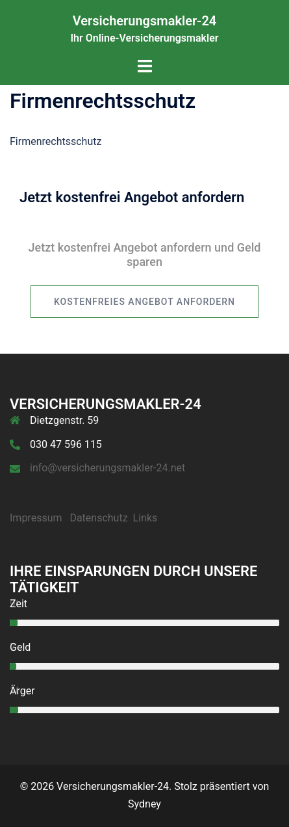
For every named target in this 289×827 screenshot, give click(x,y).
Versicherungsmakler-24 (145, 21)
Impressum (36, 518)
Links (145, 518)
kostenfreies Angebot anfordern (144, 301)
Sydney (144, 804)
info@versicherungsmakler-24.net (107, 468)
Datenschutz (98, 518)
